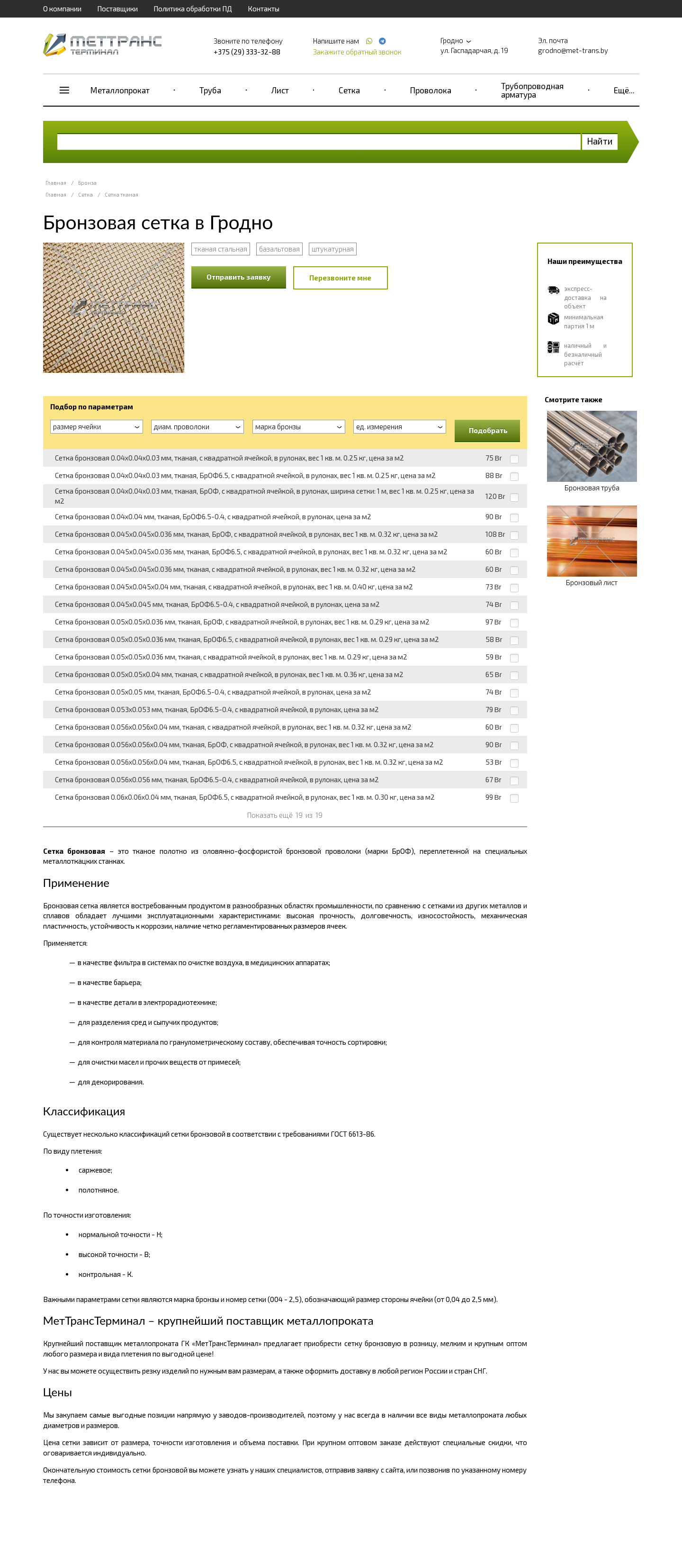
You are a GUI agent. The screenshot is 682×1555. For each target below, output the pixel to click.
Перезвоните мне (340, 277)
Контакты (263, 8)
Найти (600, 141)
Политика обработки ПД (192, 8)
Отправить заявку (238, 276)
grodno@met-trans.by (573, 50)
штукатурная (333, 248)
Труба (210, 90)
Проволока (430, 90)
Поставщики (117, 8)
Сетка (349, 90)
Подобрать (488, 430)
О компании (62, 8)
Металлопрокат (120, 90)
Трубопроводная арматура (532, 90)
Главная (55, 183)
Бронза (87, 183)
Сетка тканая (121, 194)
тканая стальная (220, 248)
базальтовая (279, 248)
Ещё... (624, 90)
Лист (280, 90)
